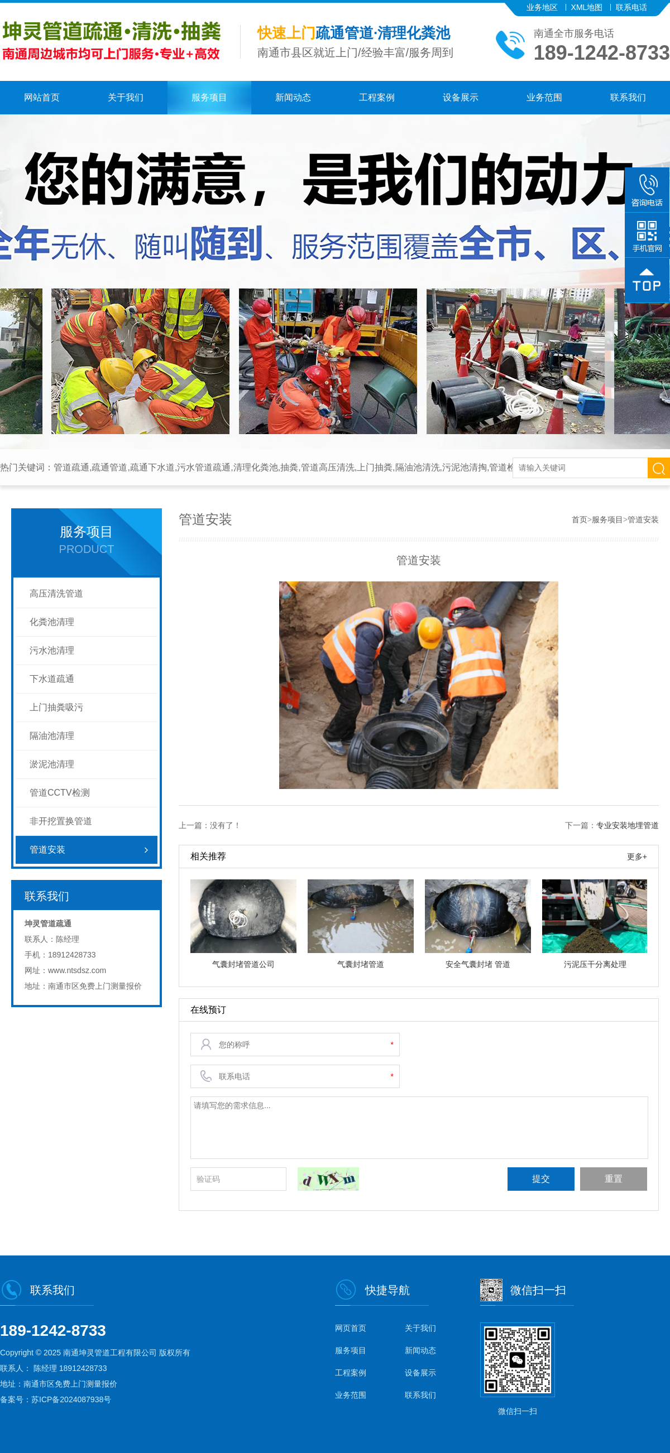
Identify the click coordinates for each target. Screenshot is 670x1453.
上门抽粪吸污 (56, 707)
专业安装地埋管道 (627, 825)
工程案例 (377, 97)
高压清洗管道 (56, 593)
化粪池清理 (52, 622)
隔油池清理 (52, 735)
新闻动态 (293, 97)
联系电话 (631, 7)
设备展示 (460, 97)
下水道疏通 (52, 679)
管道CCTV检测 (60, 792)
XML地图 (587, 7)
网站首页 (42, 97)
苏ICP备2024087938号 (71, 1399)
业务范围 (544, 97)
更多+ (637, 856)
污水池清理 (52, 650)
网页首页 (350, 1328)
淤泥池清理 (52, 764)
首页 (579, 519)
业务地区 (542, 7)
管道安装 (47, 849)
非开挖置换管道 (61, 821)
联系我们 (628, 97)
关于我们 (125, 97)
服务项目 (209, 97)
